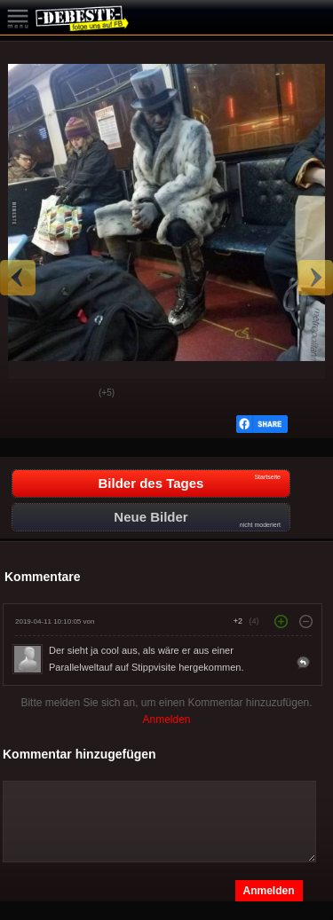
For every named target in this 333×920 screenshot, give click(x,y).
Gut (27, 394)
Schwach (72, 394)
